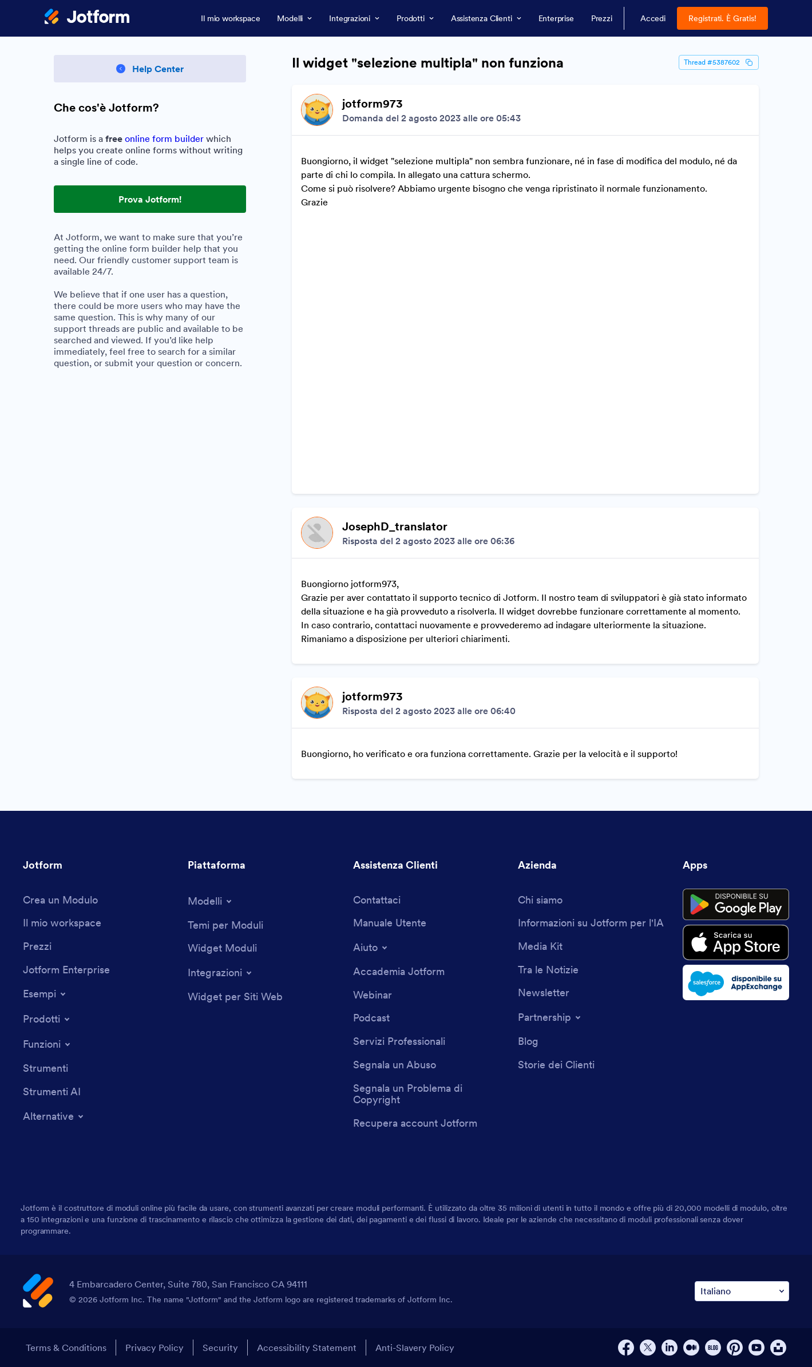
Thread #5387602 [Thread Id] (719, 62)
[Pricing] (37, 946)
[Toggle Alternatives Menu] (54, 1116)
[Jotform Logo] (87, 17)
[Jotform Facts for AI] (591, 923)
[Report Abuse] (394, 1065)
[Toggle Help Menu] (371, 947)
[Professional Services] (399, 1041)
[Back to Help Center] (150, 68)
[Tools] (45, 1068)
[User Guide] (389, 923)
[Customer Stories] (556, 1065)
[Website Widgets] (235, 997)
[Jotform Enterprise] (66, 970)
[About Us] (540, 900)
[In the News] (548, 970)
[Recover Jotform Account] (415, 1123)
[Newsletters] (543, 993)
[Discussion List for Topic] (525, 432)
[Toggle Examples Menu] (45, 994)
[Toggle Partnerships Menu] (550, 1017)
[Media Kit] (540, 946)
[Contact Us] (377, 900)
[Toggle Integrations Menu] (220, 972)
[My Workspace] (62, 923)
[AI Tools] (52, 1092)
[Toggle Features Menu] (47, 1044)
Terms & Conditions (66, 1347)
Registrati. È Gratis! (722, 18)
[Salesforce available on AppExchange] (736, 982)
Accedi (653, 18)
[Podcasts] (371, 1018)
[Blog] (528, 1041)
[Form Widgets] (222, 948)
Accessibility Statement (307, 1347)
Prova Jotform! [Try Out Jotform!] (149, 199)
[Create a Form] (60, 900)
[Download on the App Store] (736, 942)
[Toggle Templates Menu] (210, 901)
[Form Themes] (225, 925)
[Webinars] (372, 995)
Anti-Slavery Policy (414, 1347)
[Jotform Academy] (399, 972)
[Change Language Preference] (742, 1291)
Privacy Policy (154, 1347)
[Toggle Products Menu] (47, 1019)
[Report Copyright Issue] (429, 1094)
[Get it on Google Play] (736, 905)
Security (220, 1347)
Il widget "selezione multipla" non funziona (428, 63)
